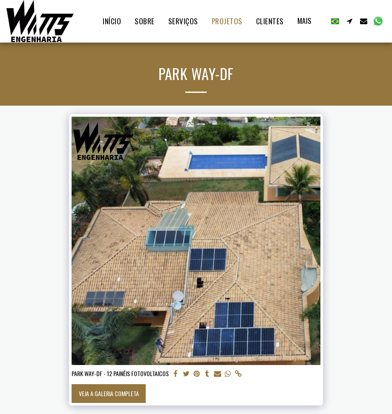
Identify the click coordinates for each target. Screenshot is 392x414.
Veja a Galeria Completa (109, 393)
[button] (349, 21)
